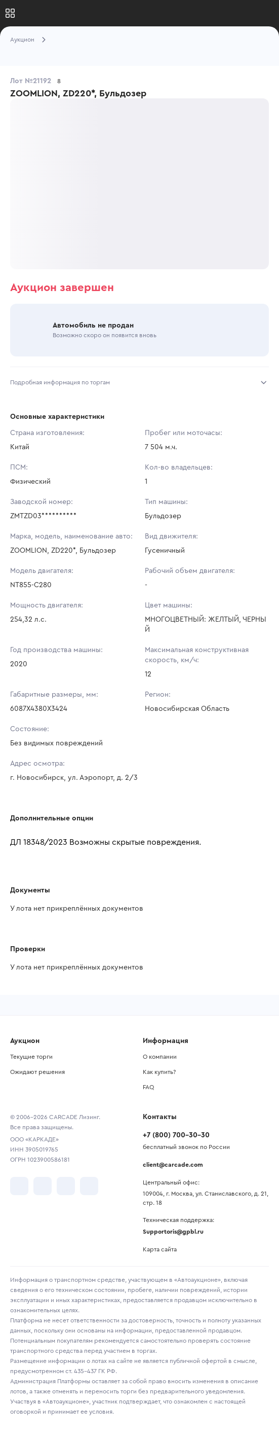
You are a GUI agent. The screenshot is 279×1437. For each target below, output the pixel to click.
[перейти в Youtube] (66, 1186)
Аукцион (22, 40)
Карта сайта (160, 1249)
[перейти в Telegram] (42, 1186)
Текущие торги (31, 1057)
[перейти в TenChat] (89, 1186)
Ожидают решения (37, 1072)
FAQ (148, 1087)
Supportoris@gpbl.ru (173, 1232)
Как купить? (159, 1072)
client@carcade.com (173, 1165)
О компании (160, 1057)
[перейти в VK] (19, 1186)
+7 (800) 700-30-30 (176, 1135)
